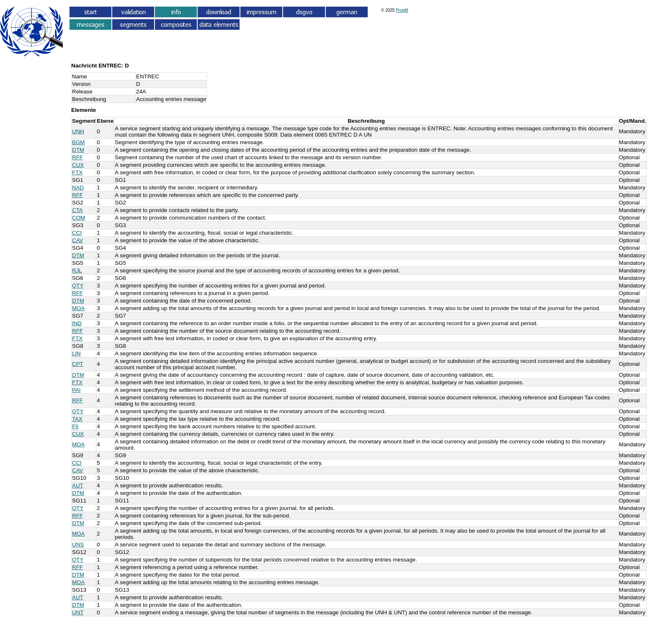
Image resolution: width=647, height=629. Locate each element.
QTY (77, 285)
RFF (77, 157)
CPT (77, 364)
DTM (78, 150)
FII (75, 426)
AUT (77, 485)
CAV (77, 240)
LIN (76, 353)
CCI (77, 233)
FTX (77, 172)
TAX (77, 419)
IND (77, 323)
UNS (78, 544)
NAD (78, 187)
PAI (76, 390)
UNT (77, 612)
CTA (77, 210)
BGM (78, 142)
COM (78, 218)
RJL (77, 270)
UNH (78, 131)
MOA (78, 308)
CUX (78, 165)
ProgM (402, 10)
